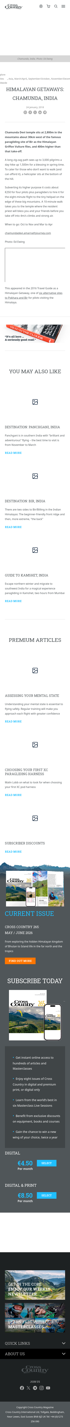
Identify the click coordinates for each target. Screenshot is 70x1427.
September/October (39, 78)
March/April (20, 78)
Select (46, 1163)
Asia (10, 78)
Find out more (20, 961)
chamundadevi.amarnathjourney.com (28, 233)
